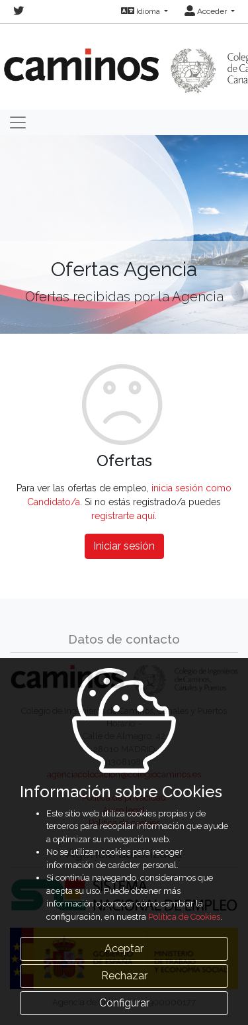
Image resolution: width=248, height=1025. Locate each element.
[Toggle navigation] (18, 122)
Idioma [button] (141, 11)
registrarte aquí (123, 516)
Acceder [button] (207, 11)
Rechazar (124, 975)
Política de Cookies (184, 917)
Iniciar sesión (124, 546)
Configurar (124, 1003)
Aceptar (124, 948)
